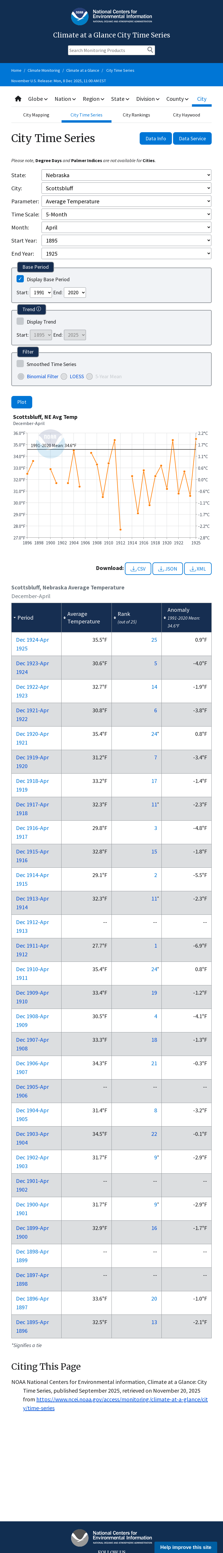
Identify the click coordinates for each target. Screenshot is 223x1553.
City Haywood (186, 115)
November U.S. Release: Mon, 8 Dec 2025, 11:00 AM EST (58, 80)
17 (154, 780)
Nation (65, 98)
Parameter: (25, 201)
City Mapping (36, 115)
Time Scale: (25, 214)
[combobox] (111, 99)
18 (154, 1039)
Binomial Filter (42, 376)
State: (18, 175)
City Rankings (136, 115)
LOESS (77, 376)
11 (154, 804)
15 (154, 851)
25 (154, 639)
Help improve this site (185, 1547)
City (202, 98)
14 (154, 686)
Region (94, 98)
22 (154, 1133)
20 (154, 1298)
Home (16, 70)
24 (154, 733)
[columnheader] (37, 617)
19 (154, 992)
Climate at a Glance (82, 70)
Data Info (155, 138)
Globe (38, 98)
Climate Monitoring (44, 70)
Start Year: (24, 240)
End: (58, 292)
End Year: (22, 253)
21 (154, 1063)
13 (154, 1322)
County (178, 98)
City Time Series (120, 70)
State (121, 98)
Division (148, 98)
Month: (20, 227)
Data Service (192, 138)
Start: (23, 292)
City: (16, 188)
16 (154, 1227)
